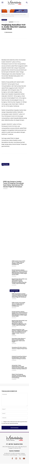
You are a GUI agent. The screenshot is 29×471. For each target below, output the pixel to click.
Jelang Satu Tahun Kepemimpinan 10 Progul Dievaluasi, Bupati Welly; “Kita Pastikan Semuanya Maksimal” (19, 367)
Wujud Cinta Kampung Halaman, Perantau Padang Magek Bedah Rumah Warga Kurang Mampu (19, 376)
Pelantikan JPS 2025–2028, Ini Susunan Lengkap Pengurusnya (19, 348)
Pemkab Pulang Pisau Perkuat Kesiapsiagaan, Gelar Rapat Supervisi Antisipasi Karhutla (19, 357)
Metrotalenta (9, 32)
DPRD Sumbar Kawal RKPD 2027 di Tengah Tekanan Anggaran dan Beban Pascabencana (18, 262)
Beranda (3, 14)
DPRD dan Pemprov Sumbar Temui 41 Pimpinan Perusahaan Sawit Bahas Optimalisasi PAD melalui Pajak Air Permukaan (13, 184)
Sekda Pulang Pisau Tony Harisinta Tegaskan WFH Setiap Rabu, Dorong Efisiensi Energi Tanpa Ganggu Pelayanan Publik (19, 332)
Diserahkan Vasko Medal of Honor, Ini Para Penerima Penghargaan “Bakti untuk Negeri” (18, 340)
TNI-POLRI (8, 14)
